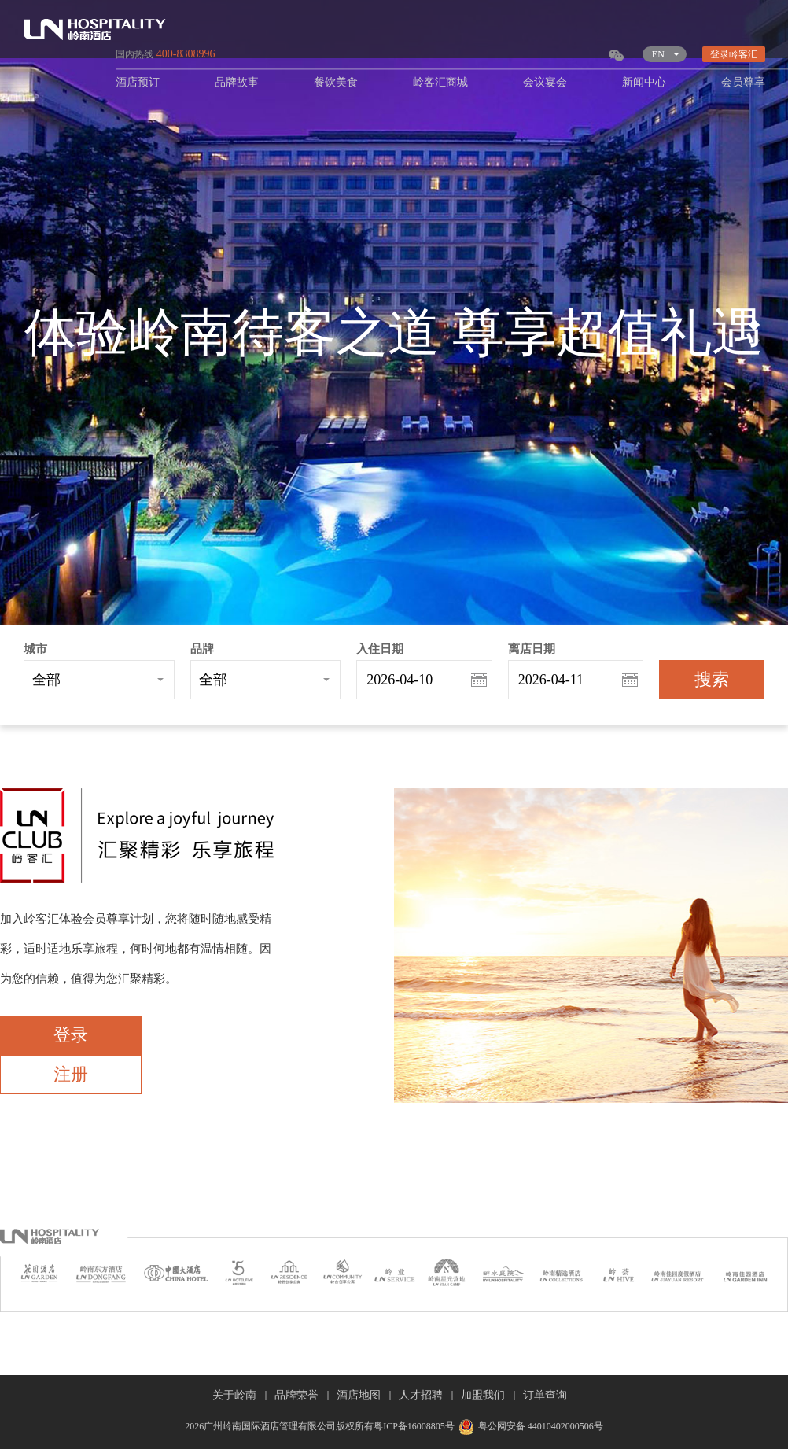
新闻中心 (644, 82)
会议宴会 (545, 82)
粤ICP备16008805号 (414, 1426)
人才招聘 (421, 1395)
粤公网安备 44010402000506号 (529, 1426)
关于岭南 (234, 1395)
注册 (70, 1074)
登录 (70, 1035)
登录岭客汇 (733, 54)
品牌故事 (237, 82)
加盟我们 (483, 1395)
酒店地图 (359, 1395)
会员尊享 (743, 82)
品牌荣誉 (296, 1395)
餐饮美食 (336, 82)
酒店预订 (138, 82)
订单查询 (545, 1395)
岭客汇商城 (440, 82)
